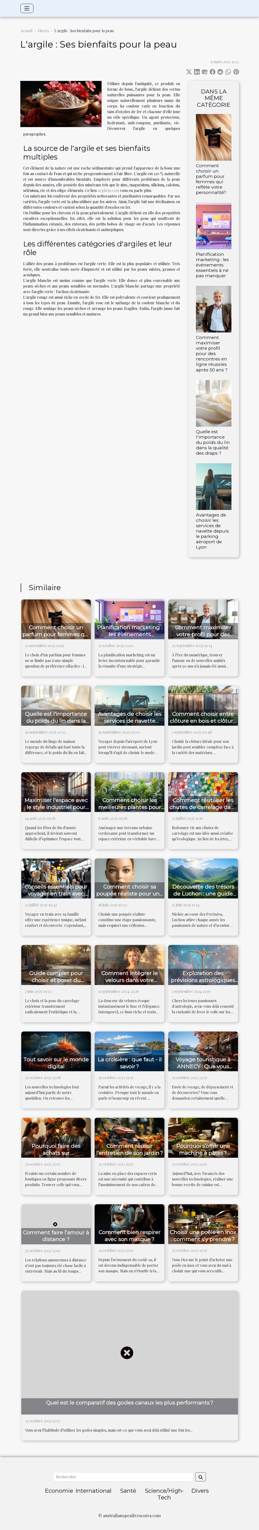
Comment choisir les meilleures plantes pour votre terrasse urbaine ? (129, 807)
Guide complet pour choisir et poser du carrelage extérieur (56, 980)
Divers (43, 30)
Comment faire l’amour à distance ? (56, 1236)
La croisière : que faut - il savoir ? (130, 1063)
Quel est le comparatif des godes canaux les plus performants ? (129, 1402)
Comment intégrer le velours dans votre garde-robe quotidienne (129, 980)
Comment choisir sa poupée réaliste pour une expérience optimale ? (129, 893)
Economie (59, 1490)
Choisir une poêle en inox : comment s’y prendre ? (203, 1236)
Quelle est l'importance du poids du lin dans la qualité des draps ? (213, 442)
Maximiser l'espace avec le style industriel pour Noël (56, 807)
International (93, 1490)
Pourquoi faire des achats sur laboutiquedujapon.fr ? (56, 1153)
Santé (128, 1490)
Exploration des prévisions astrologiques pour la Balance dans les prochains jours (203, 983)
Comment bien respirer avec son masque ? (129, 1236)
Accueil (26, 30)
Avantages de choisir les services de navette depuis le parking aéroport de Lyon (212, 531)
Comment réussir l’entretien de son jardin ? (129, 1149)
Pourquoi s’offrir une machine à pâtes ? (203, 1149)
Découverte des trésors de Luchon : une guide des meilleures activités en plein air (203, 897)
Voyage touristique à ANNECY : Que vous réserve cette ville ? (203, 1066)
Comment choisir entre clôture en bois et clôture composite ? (203, 721)
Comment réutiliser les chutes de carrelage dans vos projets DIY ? (203, 807)
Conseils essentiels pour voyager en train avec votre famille (56, 893)
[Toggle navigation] (26, 8)
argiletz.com (108, 190)
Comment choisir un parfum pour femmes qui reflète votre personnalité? (211, 179)
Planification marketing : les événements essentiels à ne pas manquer (212, 264)
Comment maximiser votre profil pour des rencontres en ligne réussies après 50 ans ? (212, 353)
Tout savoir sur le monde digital (56, 1063)
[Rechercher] (123, 1477)
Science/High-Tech (164, 1494)
